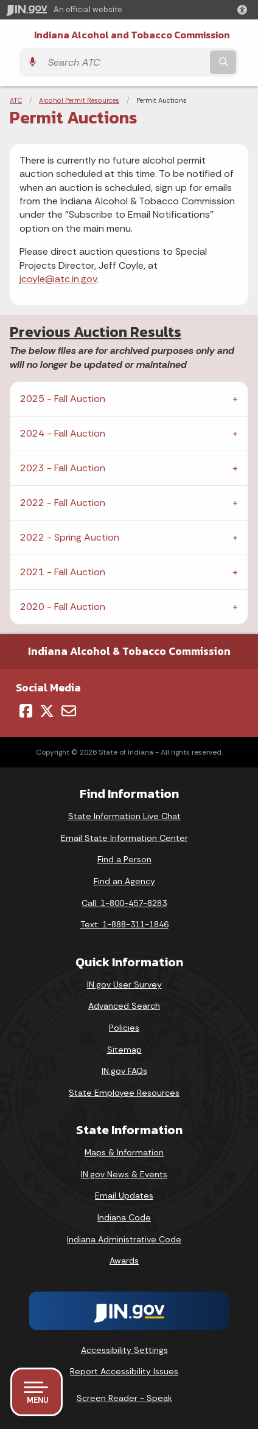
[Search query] (124, 62)
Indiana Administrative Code (124, 1239)
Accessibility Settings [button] (124, 1349)
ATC (16, 100)
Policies (124, 1027)
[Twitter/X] (47, 711)
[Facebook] (25, 711)
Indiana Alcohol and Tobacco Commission (132, 35)
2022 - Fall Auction (62, 502)
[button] (244, 10)
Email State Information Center (124, 837)
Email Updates (124, 1195)
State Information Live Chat (124, 816)
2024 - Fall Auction (62, 433)
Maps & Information (124, 1152)
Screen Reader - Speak (124, 1398)
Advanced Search (124, 1005)
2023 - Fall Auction (62, 468)
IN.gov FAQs (124, 1070)
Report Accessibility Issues (124, 1371)
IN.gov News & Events (124, 1174)
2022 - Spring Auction (69, 537)
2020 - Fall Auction (62, 606)
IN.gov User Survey (124, 984)
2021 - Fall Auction (62, 572)
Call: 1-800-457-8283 (124, 903)
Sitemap (124, 1049)
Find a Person (124, 859)
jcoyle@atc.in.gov (58, 278)
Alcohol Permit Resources (79, 100)
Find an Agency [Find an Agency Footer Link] (124, 881)
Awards (124, 1260)
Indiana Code (124, 1217)
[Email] (68, 711)
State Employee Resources (124, 1092)
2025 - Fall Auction (62, 398)
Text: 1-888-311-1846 (124, 924)
